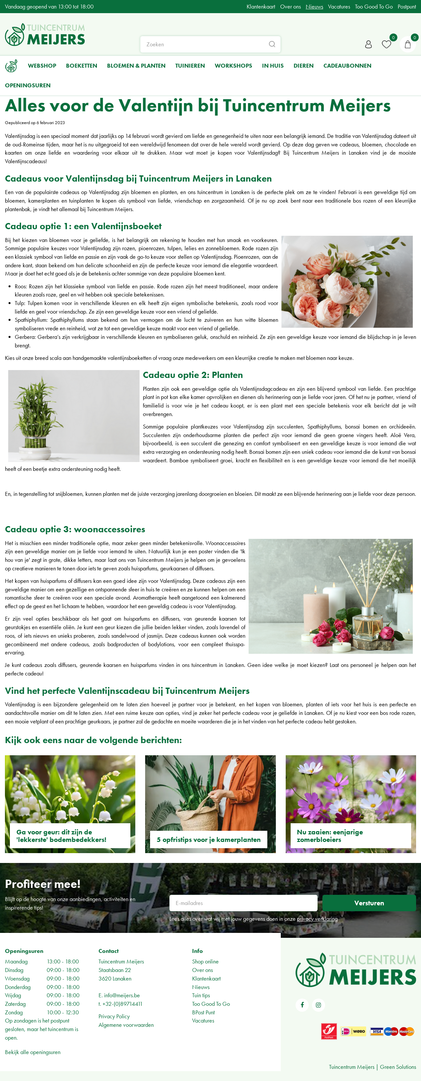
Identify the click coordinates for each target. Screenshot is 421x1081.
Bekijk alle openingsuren (32, 1052)
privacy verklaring (317, 918)
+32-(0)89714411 (122, 1003)
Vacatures (203, 1020)
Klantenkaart (206, 978)
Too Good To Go (211, 1003)
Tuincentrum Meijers (121, 961)
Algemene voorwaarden (126, 1024)
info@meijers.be (122, 995)
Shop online (205, 961)
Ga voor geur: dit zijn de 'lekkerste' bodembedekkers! (61, 835)
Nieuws (201, 987)
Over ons (202, 970)
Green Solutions (398, 1066)
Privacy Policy (114, 1016)
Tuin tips (201, 995)
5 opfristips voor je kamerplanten (209, 839)
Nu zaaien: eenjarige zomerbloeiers (330, 835)
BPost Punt (203, 1012)
